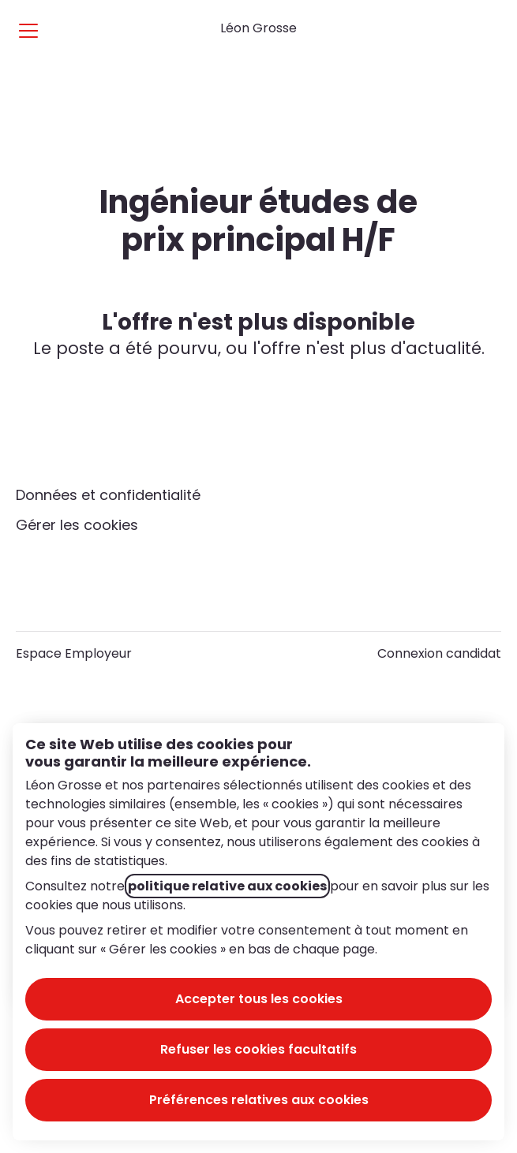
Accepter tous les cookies (259, 999)
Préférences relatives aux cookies (259, 1100)
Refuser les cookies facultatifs (258, 1049)
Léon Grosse (258, 28)
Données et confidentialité (108, 495)
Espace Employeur (74, 653)
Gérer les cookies (77, 525)
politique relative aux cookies (227, 886)
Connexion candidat (439, 653)
